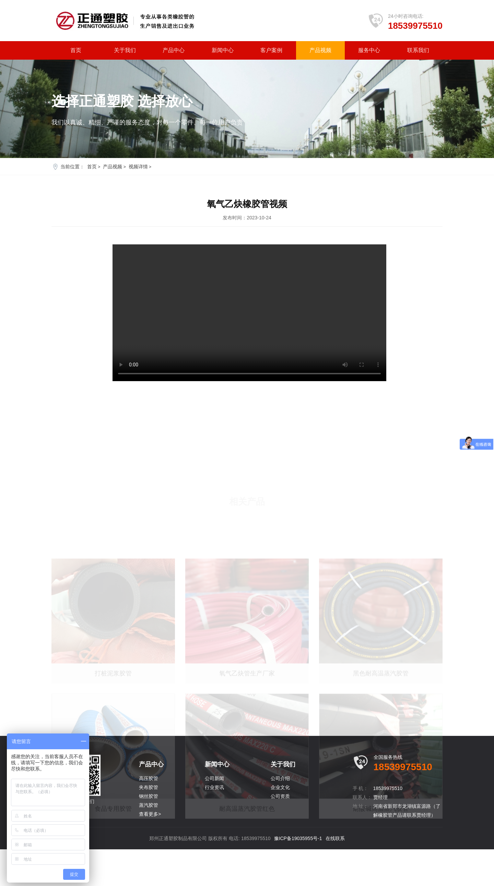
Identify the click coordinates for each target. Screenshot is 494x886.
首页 (75, 50)
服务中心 (369, 50)
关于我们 (125, 50)
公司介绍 (280, 815)
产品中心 (174, 50)
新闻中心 (223, 50)
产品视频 (320, 50)
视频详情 (138, 166)
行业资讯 (214, 824)
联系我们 (418, 50)
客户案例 (271, 50)
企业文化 (280, 824)
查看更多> (150, 850)
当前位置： (72, 166)
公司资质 (280, 833)
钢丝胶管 (148, 833)
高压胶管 (148, 815)
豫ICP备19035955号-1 (298, 875)
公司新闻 (214, 815)
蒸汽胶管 (148, 842)
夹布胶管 (148, 824)
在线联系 (335, 875)
